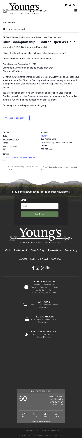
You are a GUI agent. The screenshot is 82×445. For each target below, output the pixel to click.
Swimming (71, 250)
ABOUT (23, 258)
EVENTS (34, 258)
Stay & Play (37, 250)
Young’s (44, 136)
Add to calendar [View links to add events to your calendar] (17, 118)
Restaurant (20, 250)
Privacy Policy (58, 435)
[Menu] (76, 11)
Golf (7, 250)
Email (24, 199)
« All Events (9, 23)
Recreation (54, 250)
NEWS (45, 258)
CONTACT (57, 258)
